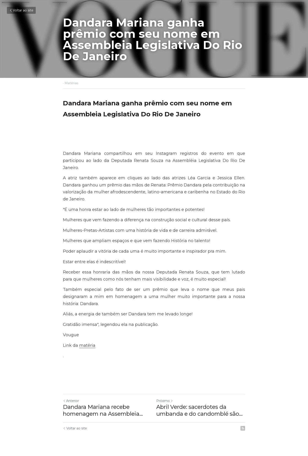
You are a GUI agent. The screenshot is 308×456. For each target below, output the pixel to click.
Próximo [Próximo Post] (164, 401)
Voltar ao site (21, 10)
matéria (87, 345)
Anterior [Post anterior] (71, 401)
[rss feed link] (242, 428)
